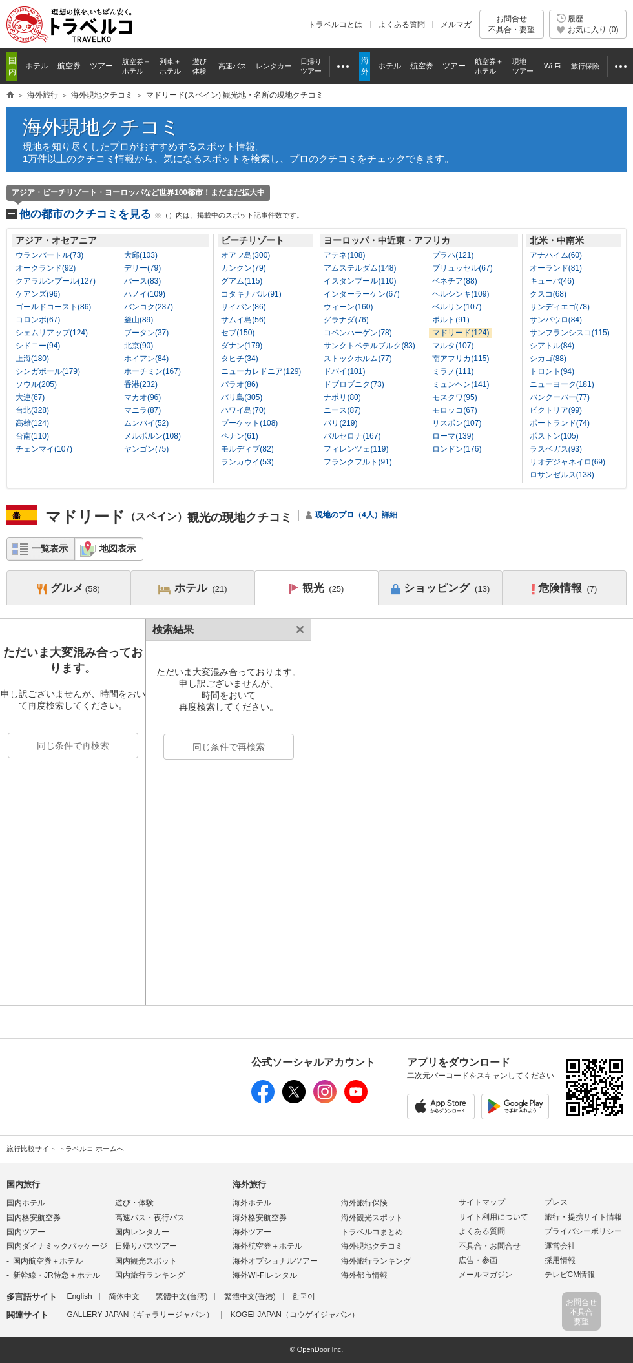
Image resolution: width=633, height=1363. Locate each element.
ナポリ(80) (342, 397)
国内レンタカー (142, 1231)
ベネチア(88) (454, 281)
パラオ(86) (239, 384)
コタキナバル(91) (251, 293)
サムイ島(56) (243, 319)
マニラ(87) (142, 410)
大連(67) (30, 397)
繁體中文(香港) (250, 1296)
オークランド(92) (46, 268)
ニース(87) (342, 410)
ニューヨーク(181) (562, 384)
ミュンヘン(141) (460, 384)
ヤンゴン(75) (146, 448)
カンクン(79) (243, 268)
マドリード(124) (460, 332)
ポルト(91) (450, 319)
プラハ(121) (452, 255)
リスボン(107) (456, 423)
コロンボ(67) (38, 319)
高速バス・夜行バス (150, 1217)
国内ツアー (25, 1231)
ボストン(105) (554, 436)
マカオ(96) (142, 397)
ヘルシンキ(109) (460, 293)
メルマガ (456, 24)
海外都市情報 (364, 1275)
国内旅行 (23, 1184)
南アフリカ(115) (460, 358)
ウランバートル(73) (49, 255)
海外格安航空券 (260, 1217)
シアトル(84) (552, 345)
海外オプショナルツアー (275, 1260)
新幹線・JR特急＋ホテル (56, 1275)
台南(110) (32, 436)
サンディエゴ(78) (560, 306)
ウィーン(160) (348, 306)
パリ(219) (340, 423)
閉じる (298, 629)
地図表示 (117, 548)
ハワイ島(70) (243, 410)
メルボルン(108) (152, 436)
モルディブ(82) (247, 448)
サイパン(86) (243, 306)
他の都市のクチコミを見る (161, 214)
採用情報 (560, 1260)
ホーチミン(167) (152, 371)
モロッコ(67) (454, 410)
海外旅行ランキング (376, 1260)
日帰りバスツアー (146, 1246)
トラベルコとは (335, 24)
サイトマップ (482, 1202)
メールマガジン (486, 1274)
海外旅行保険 (364, 1202)
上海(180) (32, 358)
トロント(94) (552, 371)
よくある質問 (402, 24)
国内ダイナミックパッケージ (56, 1246)
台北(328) (32, 410)
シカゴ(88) (548, 358)
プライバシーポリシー (583, 1231)
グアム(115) (241, 281)
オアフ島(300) (245, 255)
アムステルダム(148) (360, 268)
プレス (556, 1202)
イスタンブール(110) (360, 281)
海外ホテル (252, 1202)
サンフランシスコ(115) (570, 332)
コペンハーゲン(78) (357, 332)
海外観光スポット (372, 1217)
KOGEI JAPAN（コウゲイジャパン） (295, 1314)
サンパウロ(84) (556, 319)
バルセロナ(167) (352, 436)
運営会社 (560, 1246)
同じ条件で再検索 (73, 745)
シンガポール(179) (48, 371)
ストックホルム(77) (357, 358)
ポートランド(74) (560, 423)
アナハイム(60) (556, 255)
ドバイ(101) (344, 371)
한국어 (303, 1296)
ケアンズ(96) (38, 293)
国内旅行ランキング (150, 1275)
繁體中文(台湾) (181, 1296)
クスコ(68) (548, 293)
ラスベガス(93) (556, 448)
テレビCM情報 (570, 1274)
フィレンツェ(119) (356, 448)
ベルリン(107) (456, 306)
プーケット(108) (249, 423)
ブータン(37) (146, 332)
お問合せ (511, 24)
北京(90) (138, 345)
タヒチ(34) (239, 358)
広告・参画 (478, 1260)
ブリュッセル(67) (462, 268)
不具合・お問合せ (490, 1246)
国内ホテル (25, 1202)
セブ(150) (237, 332)
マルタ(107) (452, 345)
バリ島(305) (241, 397)
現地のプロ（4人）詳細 (356, 514)
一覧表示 (50, 548)
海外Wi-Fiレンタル (265, 1275)
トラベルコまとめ (372, 1231)
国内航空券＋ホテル (48, 1260)
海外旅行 (249, 1184)
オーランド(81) (556, 268)
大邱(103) (141, 255)
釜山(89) (138, 319)
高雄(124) (32, 423)
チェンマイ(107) (44, 448)
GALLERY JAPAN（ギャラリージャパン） (140, 1314)
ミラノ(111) (452, 371)
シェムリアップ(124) (52, 332)
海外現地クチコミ (101, 127)
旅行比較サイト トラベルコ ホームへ (65, 1148)
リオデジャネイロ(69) (567, 461)
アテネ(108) (344, 255)
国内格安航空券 (33, 1217)
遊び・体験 (134, 1202)
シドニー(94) (38, 345)
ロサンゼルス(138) (562, 474)
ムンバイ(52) (146, 423)
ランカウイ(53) (247, 461)
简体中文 (124, 1296)
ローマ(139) (452, 436)
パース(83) (142, 281)
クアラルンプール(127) (56, 281)
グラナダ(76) (346, 319)
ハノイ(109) (144, 293)
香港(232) (141, 384)
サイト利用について (493, 1217)
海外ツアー (252, 1231)
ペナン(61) (239, 436)
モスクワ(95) (454, 397)
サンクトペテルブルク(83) (369, 345)
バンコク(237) (148, 306)
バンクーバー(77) (560, 397)
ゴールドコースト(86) (53, 306)
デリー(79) (142, 268)
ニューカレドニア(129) (261, 371)
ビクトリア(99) (556, 410)
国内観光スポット (146, 1260)
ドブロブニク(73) (354, 384)
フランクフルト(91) (357, 461)
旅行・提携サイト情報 (583, 1217)
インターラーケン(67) (361, 293)
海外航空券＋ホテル (267, 1246)
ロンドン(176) (456, 448)
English (79, 1296)
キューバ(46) (552, 281)
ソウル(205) (36, 384)
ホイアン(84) (146, 358)
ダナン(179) (241, 345)
